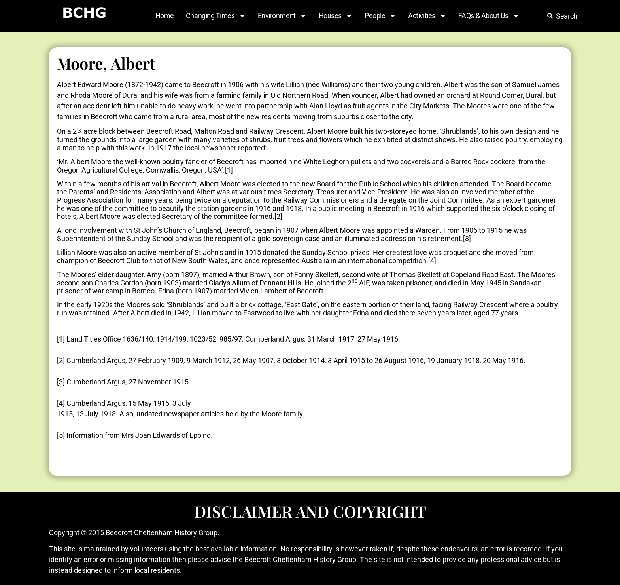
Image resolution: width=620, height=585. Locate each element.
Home (164, 15)
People (380, 15)
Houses (336, 15)
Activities (427, 15)
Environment (282, 15)
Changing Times (216, 15)
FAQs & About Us (489, 15)
